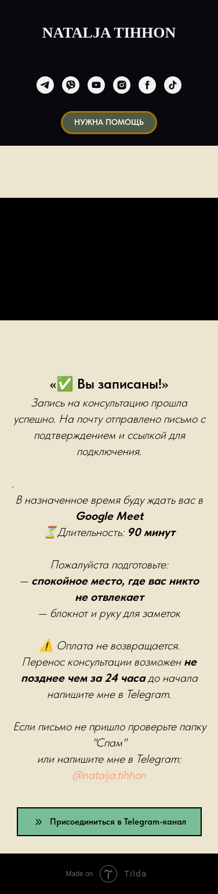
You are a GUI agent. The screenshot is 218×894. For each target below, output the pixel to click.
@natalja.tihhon (109, 775)
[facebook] (147, 85)
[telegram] (45, 85)
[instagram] (121, 85)
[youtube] (96, 85)
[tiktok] (172, 85)
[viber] (70, 85)
